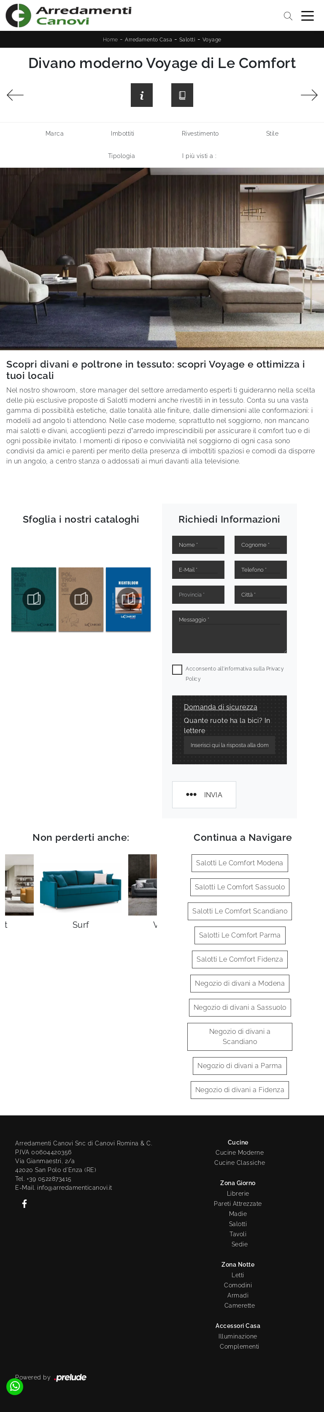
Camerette (239, 1305)
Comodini (238, 1285)
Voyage (211, 40)
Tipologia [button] (121, 156)
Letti (238, 1275)
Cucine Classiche (239, 1162)
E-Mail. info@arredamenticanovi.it (63, 1187)
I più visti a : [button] (199, 156)
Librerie (238, 1193)
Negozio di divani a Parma (239, 1066)
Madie (238, 1213)
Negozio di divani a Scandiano (240, 1037)
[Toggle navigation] (307, 15)
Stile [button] (272, 133)
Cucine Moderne (240, 1152)
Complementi (239, 1346)
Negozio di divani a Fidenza (240, 1090)
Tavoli (238, 1234)
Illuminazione (238, 1336)
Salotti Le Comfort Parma (240, 935)
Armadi (237, 1295)
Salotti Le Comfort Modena (240, 863)
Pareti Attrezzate (238, 1203)
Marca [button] (55, 133)
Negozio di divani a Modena (240, 983)
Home (110, 40)
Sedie (240, 1244)
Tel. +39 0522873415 (43, 1178)
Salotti (187, 40)
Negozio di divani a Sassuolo (240, 1007)
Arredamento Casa (148, 40)
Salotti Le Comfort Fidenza (240, 959)
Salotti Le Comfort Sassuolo (240, 887)
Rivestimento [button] (200, 133)
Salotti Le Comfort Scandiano (239, 911)
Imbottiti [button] (123, 133)
